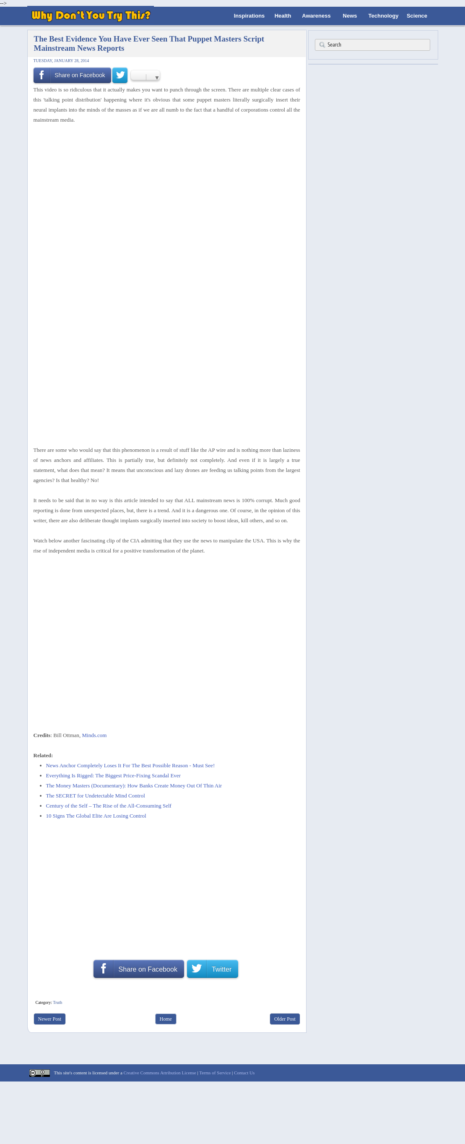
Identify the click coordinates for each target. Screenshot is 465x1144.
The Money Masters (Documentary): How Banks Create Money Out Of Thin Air (134, 785)
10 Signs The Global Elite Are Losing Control (96, 816)
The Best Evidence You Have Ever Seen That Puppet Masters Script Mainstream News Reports (149, 43)
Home (166, 1019)
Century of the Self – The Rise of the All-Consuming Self (108, 806)
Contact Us (244, 1072)
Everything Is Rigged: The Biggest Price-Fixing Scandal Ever (113, 775)
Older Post (285, 1019)
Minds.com (94, 735)
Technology (384, 16)
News (350, 16)
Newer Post (50, 1019)
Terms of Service (215, 1072)
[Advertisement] (164, 147)
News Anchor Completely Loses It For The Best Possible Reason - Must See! (130, 765)
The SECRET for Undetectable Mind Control (95, 795)
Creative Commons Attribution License (160, 1072)
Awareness (316, 16)
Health (283, 16)
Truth (57, 1002)
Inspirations (249, 16)
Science (417, 16)
